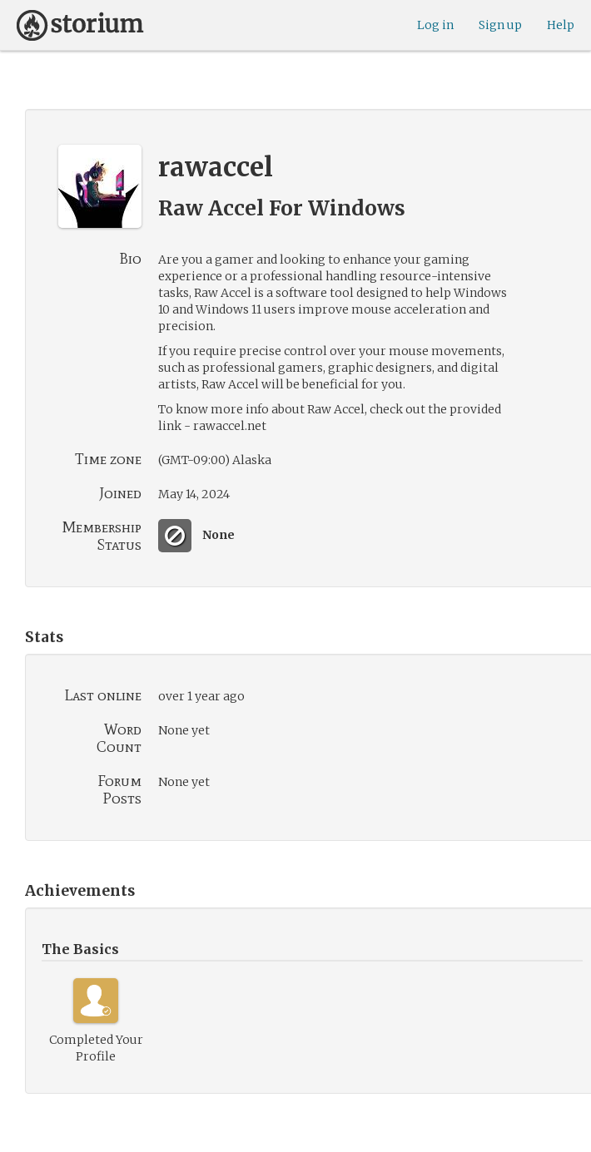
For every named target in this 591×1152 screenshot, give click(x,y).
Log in (435, 24)
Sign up (500, 24)
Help (560, 24)
